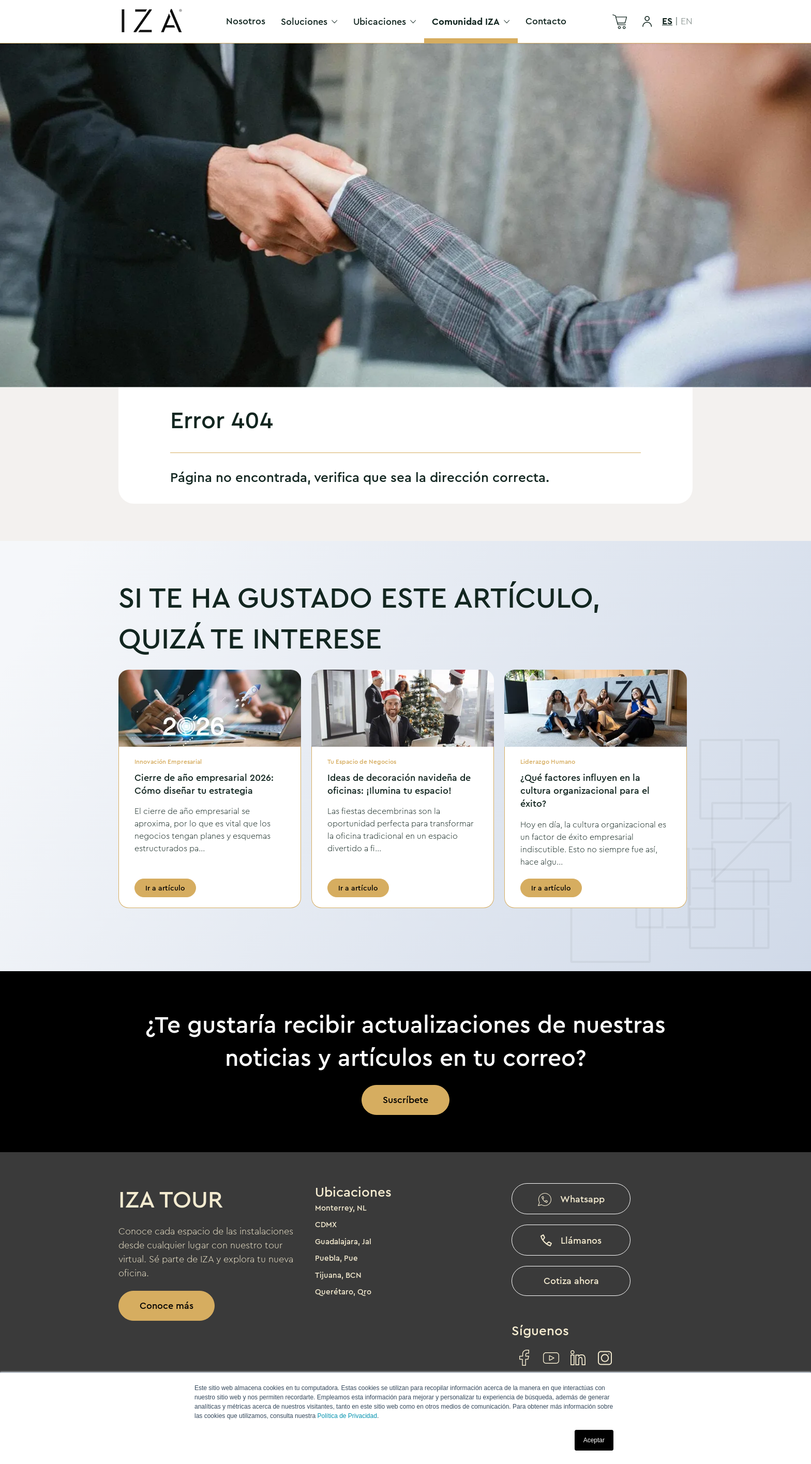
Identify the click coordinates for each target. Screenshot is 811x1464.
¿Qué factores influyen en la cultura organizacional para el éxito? (585, 790)
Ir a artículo (165, 888)
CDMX (326, 1224)
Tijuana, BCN (338, 1275)
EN (687, 21)
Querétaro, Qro (343, 1291)
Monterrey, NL (341, 1208)
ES (667, 21)
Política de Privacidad (347, 1416)
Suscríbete (405, 1100)
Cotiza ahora (571, 1281)
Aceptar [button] (594, 1440)
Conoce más (166, 1305)
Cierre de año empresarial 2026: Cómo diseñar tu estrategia (204, 784)
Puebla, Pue (336, 1258)
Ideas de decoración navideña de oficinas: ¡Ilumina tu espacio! (399, 784)
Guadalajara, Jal (343, 1241)
